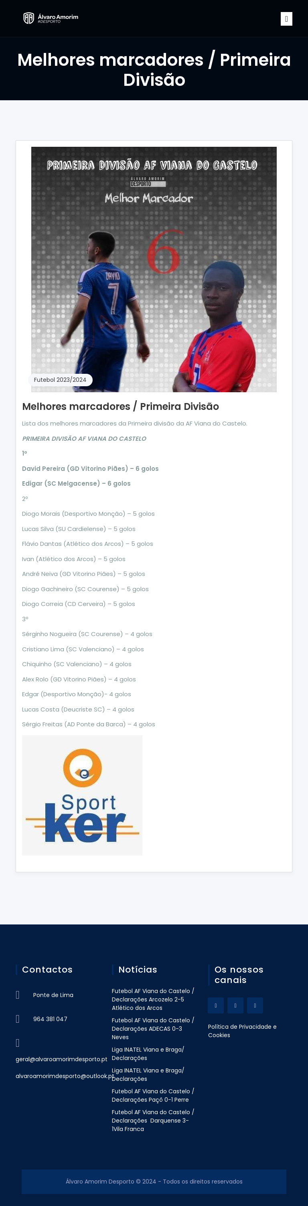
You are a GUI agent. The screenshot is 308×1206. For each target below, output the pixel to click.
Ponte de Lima (53, 995)
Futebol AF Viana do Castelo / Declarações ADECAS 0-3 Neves (153, 1028)
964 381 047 (50, 1019)
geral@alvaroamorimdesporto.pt (61, 1059)
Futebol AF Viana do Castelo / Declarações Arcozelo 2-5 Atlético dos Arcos (153, 999)
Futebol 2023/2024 (60, 380)
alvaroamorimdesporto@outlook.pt (65, 1076)
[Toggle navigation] (286, 19)
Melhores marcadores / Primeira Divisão (120, 406)
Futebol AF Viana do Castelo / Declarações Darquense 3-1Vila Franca (153, 1120)
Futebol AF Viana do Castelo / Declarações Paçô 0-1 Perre (153, 1095)
